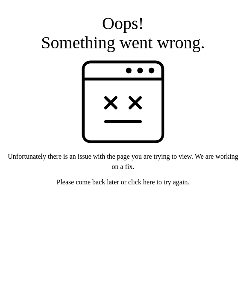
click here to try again (158, 182)
